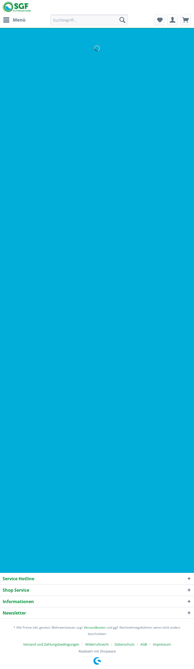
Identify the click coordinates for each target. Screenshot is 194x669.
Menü (14, 19)
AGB (143, 644)
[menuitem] (14, 20)
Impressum (162, 644)
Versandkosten (95, 627)
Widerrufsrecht (97, 644)
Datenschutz (125, 644)
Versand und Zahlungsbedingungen (51, 644)
